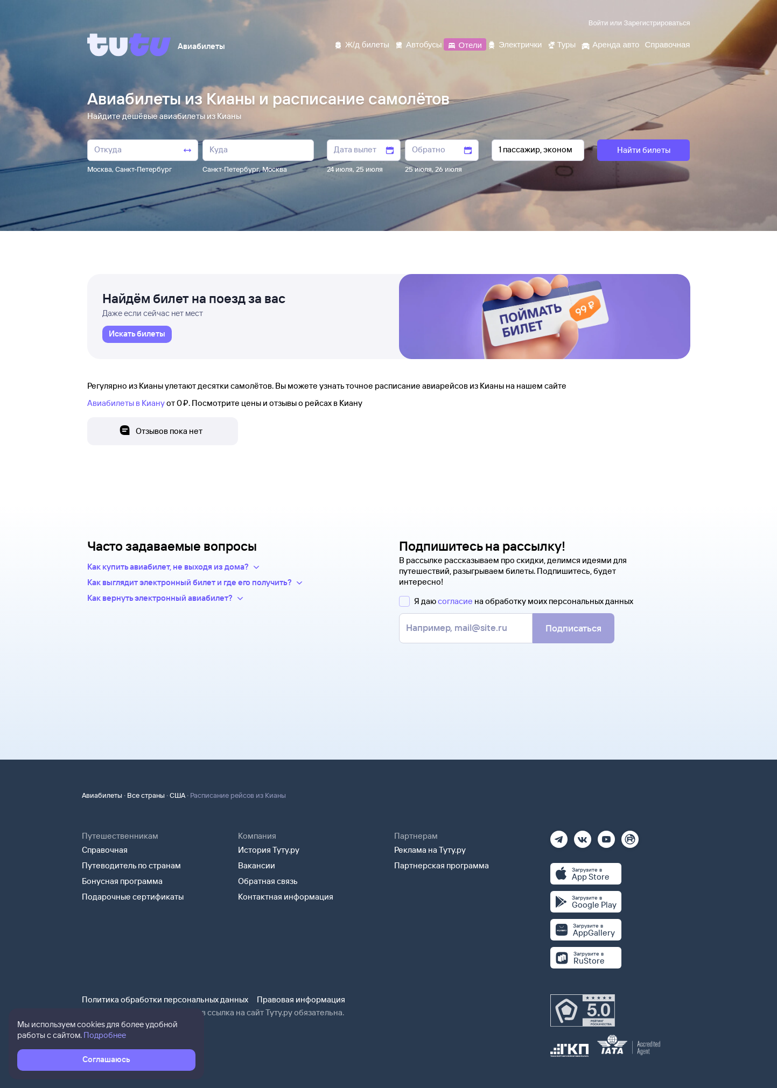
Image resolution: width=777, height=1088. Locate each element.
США (177, 795)
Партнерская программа (441, 865)
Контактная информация (285, 897)
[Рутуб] (630, 836)
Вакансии (256, 865)
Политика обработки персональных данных (165, 999)
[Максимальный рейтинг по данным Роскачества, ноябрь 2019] (582, 1010)
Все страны (146, 795)
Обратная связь (268, 881)
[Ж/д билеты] (361, 43)
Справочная (105, 850)
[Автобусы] (418, 43)
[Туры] (561, 43)
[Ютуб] (606, 836)
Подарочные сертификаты (133, 897)
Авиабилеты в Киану (126, 403)
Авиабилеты (102, 795)
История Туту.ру (268, 850)
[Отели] (464, 43)
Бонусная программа (122, 881)
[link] (137, 334)
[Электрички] (514, 43)
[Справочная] (667, 43)
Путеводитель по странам (131, 865)
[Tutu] (129, 45)
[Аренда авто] (610, 43)
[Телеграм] (559, 836)
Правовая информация (301, 999)
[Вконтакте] (582, 836)
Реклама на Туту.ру (430, 850)
